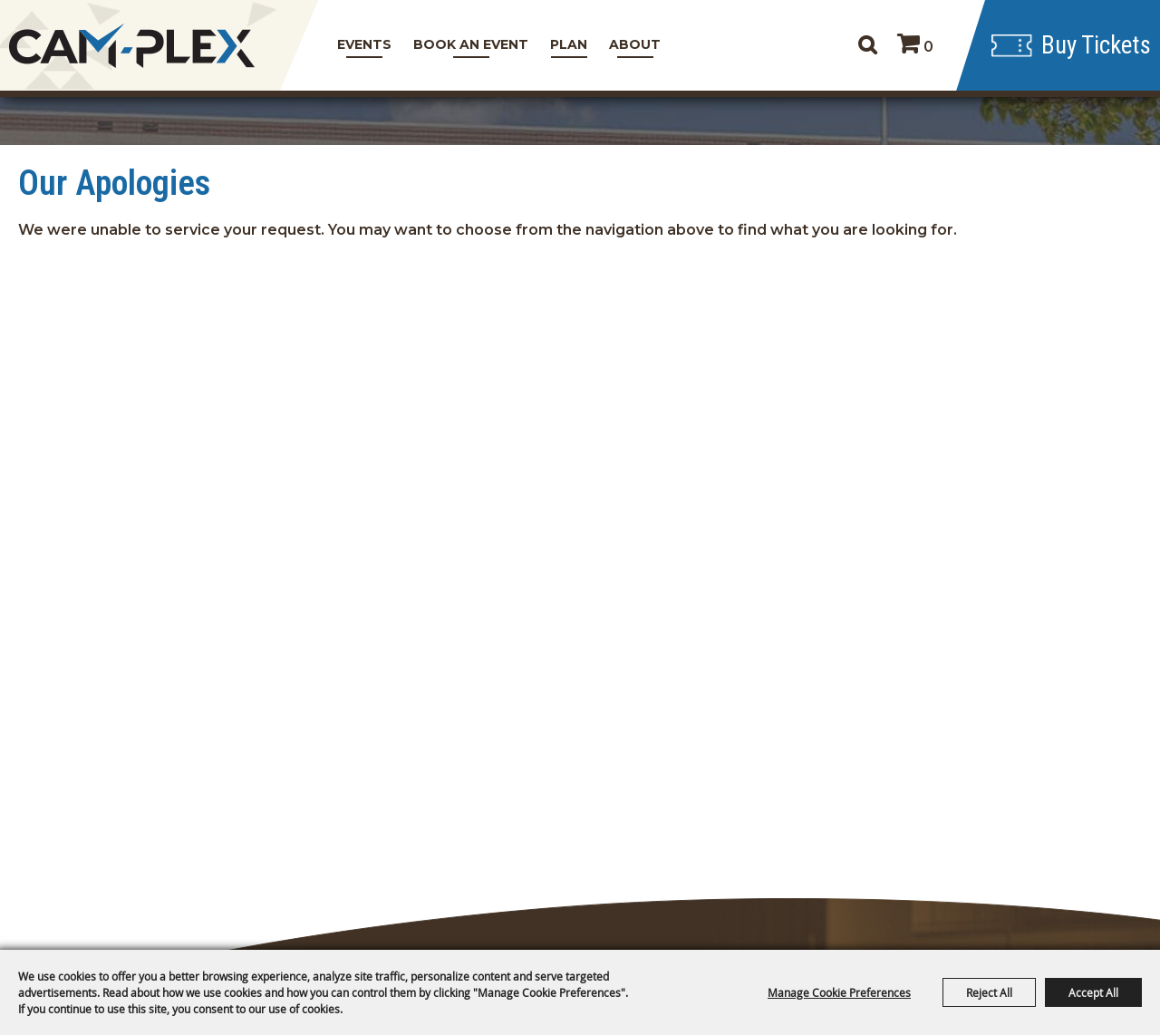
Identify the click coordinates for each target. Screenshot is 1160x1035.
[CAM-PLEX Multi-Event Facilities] (131, 46)
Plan (568, 44)
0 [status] (928, 46)
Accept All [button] (1093, 992)
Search (867, 45)
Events (364, 44)
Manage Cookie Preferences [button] (839, 992)
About (635, 44)
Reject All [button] (989, 992)
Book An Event (470, 44)
